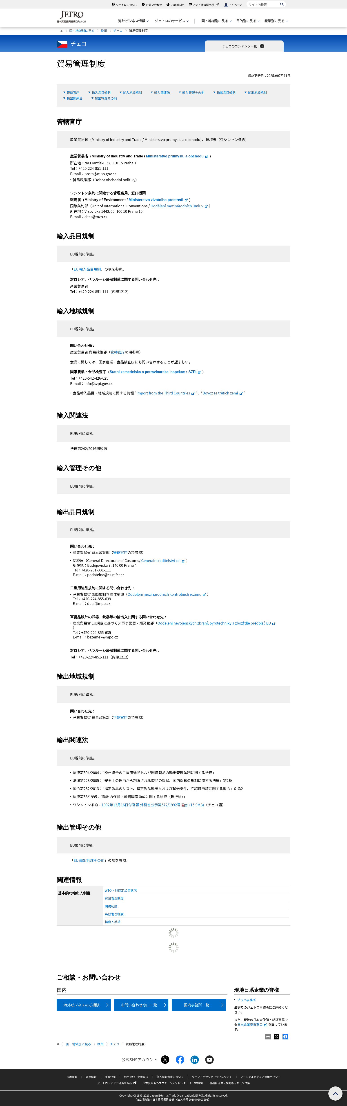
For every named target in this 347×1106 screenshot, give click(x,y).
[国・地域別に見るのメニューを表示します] (216, 21)
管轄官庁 (73, 92)
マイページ (235, 5)
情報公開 (110, 1077)
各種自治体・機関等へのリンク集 (229, 1083)
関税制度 (111, 906)
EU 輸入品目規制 (87, 269)
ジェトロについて (127, 5)
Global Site (177, 5)
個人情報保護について (170, 1077)
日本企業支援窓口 (252, 1024)
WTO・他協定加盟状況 (121, 890)
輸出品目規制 (226, 92)
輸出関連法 (74, 98)
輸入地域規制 (132, 92)
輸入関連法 (162, 92)
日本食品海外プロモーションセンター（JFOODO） (173, 1083)
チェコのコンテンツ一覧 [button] (243, 46)
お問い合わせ (154, 5)
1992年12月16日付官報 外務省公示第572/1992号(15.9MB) (153, 804)
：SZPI (155, 372)
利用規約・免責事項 (136, 1077)
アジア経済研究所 (206, 5)
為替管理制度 (114, 914)
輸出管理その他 (106, 98)
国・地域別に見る (81, 30)
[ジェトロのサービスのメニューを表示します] (171, 21)
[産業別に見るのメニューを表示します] (275, 21)
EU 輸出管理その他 (89, 860)
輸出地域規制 (257, 92)
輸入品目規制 (101, 92)
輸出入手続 (112, 922)
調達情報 (91, 1077)
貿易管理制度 (114, 898)
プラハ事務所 (246, 1000)
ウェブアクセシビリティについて (212, 1077)
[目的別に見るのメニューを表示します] (247, 21)
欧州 (104, 30)
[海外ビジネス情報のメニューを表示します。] (133, 21)
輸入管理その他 (193, 92)
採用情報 (72, 1077)
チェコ (118, 30)
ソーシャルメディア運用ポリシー (260, 1077)
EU (217, 623)
